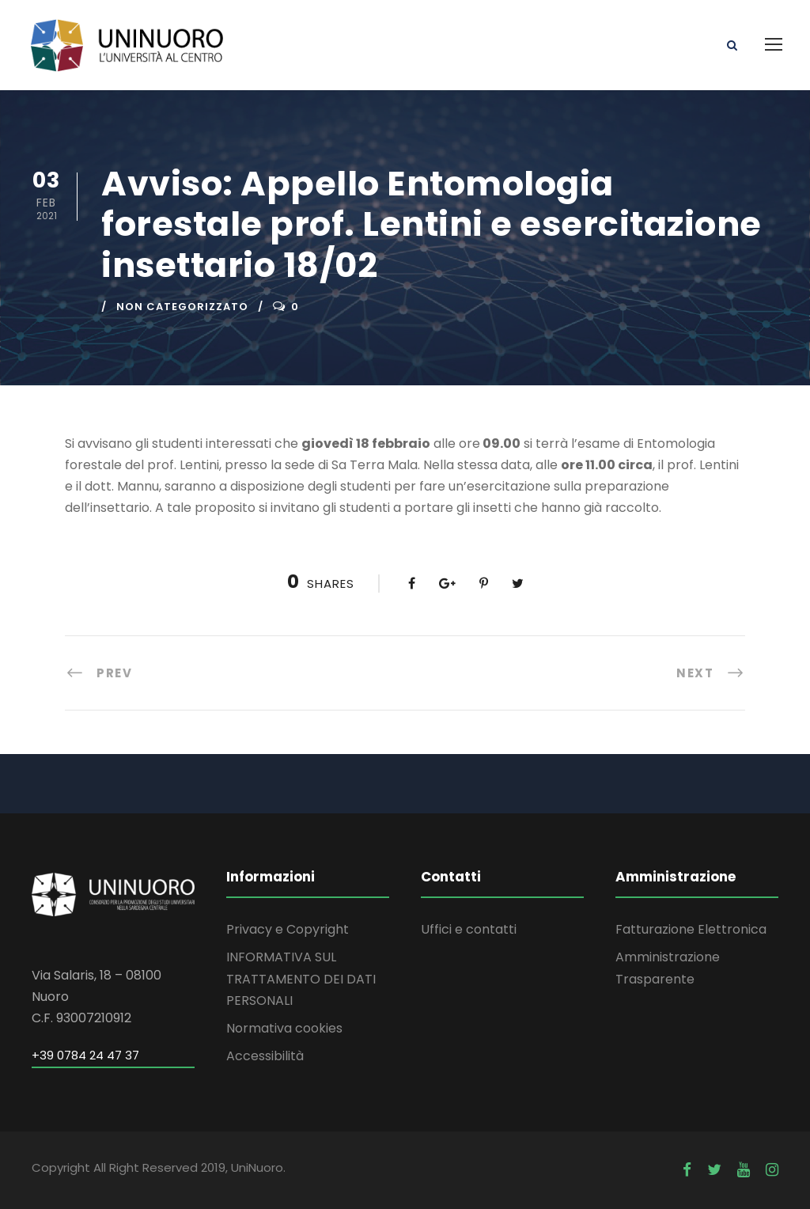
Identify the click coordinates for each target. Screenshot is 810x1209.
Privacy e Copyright (287, 929)
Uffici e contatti (469, 929)
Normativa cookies (284, 1028)
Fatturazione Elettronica (690, 929)
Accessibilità (265, 1056)
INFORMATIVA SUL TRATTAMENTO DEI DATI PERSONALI (301, 978)
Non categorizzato (182, 306)
